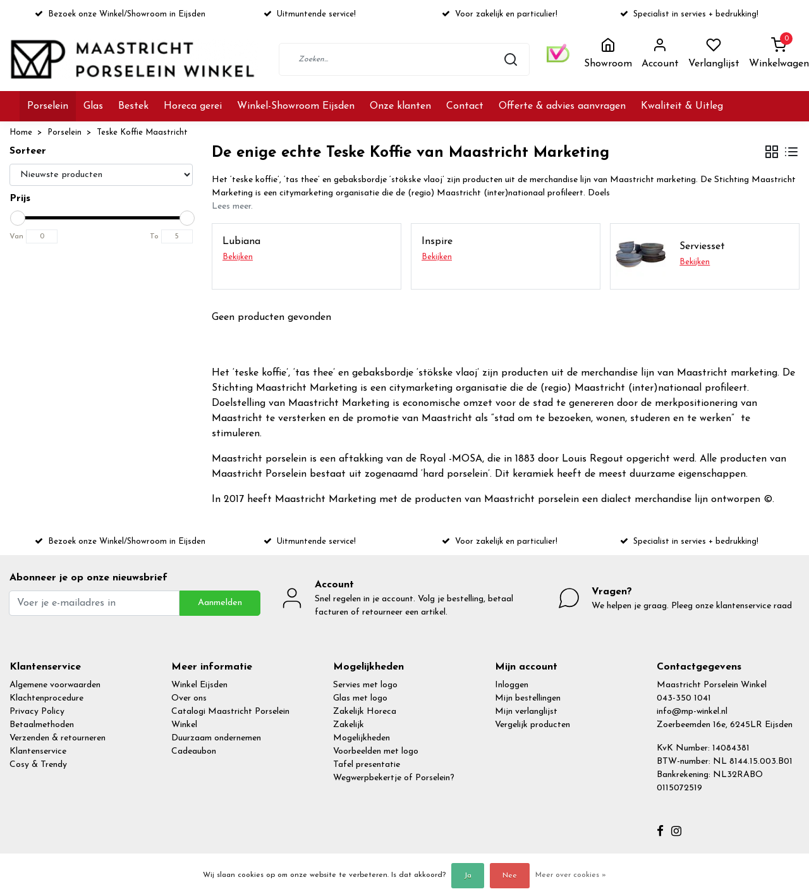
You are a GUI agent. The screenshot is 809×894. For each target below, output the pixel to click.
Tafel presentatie (366, 764)
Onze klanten (400, 106)
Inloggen (511, 685)
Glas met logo (360, 698)
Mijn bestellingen (528, 698)
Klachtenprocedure (46, 698)
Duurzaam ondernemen (216, 738)
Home (20, 132)
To (154, 236)
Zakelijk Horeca (364, 711)
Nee (509, 875)
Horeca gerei (193, 106)
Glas (93, 106)
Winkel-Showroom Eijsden (296, 106)
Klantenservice (37, 751)
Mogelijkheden (361, 738)
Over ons (189, 698)
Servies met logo (365, 685)
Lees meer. (232, 206)
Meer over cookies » (570, 875)
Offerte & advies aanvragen (562, 106)
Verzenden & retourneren (57, 738)
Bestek (133, 106)
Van (16, 236)
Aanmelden (220, 603)
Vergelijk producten (532, 725)
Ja (467, 875)
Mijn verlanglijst (526, 711)
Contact (465, 106)
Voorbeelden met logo (375, 751)
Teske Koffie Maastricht (142, 132)
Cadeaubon (193, 751)
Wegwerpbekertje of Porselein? (393, 778)
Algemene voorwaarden (54, 685)
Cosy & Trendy (38, 764)
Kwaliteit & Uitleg (682, 106)
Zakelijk (348, 725)
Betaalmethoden (41, 725)
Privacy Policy (36, 711)
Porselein (47, 106)
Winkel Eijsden (199, 685)
